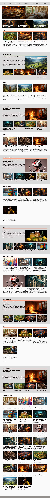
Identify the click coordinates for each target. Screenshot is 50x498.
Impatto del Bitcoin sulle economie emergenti (12, 13)
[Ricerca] (25, 1)
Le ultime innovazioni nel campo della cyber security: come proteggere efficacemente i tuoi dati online (8, 129)
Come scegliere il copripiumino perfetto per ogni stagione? (42, 180)
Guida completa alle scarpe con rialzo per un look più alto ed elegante (8, 180)
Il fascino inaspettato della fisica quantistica (40, 338)
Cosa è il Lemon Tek (7, 230)
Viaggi (10, 3)
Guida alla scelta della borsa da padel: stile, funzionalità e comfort (10, 198)
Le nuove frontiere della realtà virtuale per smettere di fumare (13, 289)
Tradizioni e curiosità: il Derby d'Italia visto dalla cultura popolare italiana (41, 128)
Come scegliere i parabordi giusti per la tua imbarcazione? (10, 268)
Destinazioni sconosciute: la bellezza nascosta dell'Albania (12, 57)
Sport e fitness (26, 3)
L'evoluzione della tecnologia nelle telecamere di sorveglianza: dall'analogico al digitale (8, 250)
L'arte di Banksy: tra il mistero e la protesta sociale (40, 93)
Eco (5, 3)
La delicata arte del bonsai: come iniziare (10, 356)
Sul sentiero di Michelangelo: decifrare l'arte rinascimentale (25, 146)
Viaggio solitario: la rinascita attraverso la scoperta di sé (10, 93)
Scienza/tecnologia (36, 3)
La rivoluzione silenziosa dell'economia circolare (10, 42)
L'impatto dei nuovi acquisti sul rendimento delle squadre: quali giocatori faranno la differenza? (42, 77)
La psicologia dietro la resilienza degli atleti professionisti (23, 26)
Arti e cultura (17, 3)
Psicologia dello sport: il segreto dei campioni (40, 42)
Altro (45, 3)
